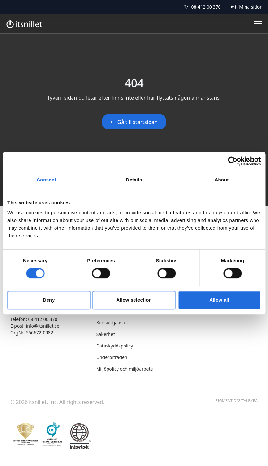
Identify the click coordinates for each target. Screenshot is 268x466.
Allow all (219, 300)
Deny (49, 300)
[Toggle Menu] (257, 23)
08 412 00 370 (42, 319)
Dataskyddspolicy (114, 346)
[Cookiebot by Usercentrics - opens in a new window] (232, 161)
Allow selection (134, 300)
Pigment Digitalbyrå (236, 400)
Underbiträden (111, 357)
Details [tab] (134, 179)
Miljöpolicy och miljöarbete (124, 369)
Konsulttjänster (112, 323)
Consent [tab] (46, 179)
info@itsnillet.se (42, 326)
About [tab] (222, 179)
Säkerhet (105, 334)
